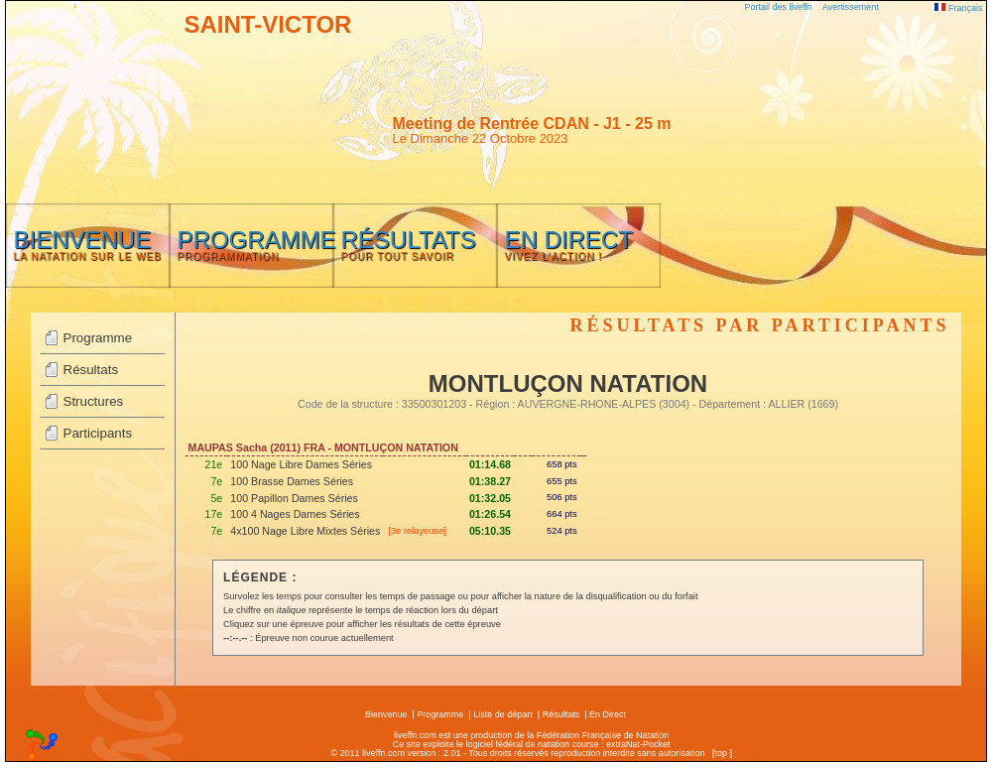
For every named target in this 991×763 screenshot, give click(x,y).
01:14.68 (490, 464)
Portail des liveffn (778, 7)
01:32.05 (490, 498)
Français (958, 8)
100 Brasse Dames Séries (291, 481)
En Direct (607, 714)
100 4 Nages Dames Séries (294, 514)
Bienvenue (386, 714)
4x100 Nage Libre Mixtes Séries (305, 531)
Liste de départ (503, 714)
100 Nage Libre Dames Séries (301, 464)
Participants (98, 433)
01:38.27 (490, 481)
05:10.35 (490, 531)
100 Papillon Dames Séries (294, 498)
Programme (98, 337)
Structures (93, 401)
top (720, 753)
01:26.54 (490, 514)
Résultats (91, 369)
